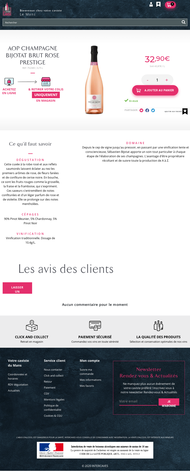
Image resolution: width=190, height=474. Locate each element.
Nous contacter (53, 369)
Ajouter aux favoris (176, 111)
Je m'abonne (169, 403)
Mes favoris (87, 385)
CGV (46, 393)
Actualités (14, 390)
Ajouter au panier (155, 90)
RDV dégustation (18, 384)
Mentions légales (54, 399)
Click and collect (53, 375)
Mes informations (90, 379)
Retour (48, 381)
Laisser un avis (17, 289)
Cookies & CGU (53, 415)
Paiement (49, 387)
